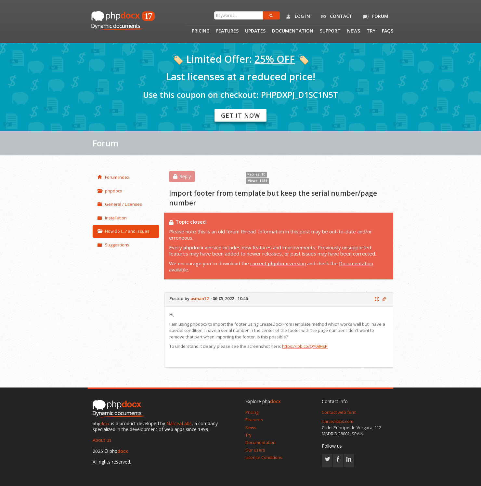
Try (371, 31)
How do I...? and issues (124, 231)
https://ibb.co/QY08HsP (305, 346)
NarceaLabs (179, 423)
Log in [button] (296, 16)
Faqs (387, 31)
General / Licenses (120, 204)
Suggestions (113, 245)
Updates (255, 31)
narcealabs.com (337, 421)
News (353, 31)
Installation (112, 218)
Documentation (292, 31)
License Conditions (263, 457)
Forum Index (113, 177)
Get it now (240, 115)
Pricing (201, 31)
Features (227, 31)
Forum (374, 16)
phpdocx (110, 191)
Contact (335, 16)
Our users (255, 450)
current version (278, 263)
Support (330, 31)
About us (102, 440)
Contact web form (339, 412)
